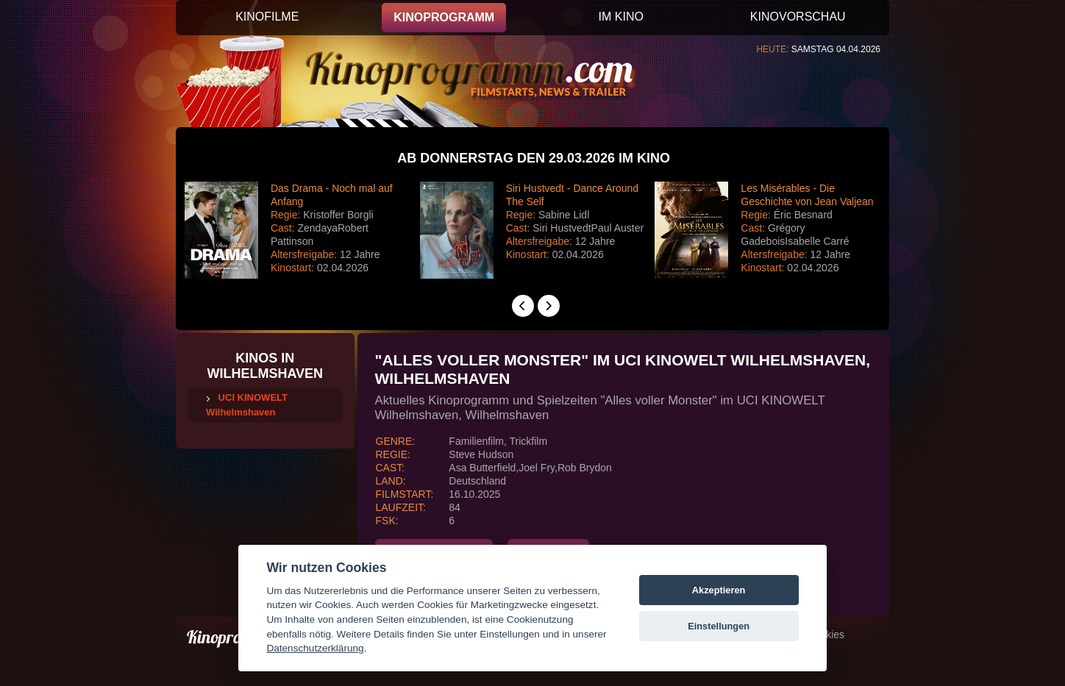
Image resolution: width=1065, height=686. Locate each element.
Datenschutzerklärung (314, 648)
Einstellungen (718, 626)
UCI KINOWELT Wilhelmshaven (247, 405)
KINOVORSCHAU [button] (798, 16)
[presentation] (523, 306)
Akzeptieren (719, 590)
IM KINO (621, 16)
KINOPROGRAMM (443, 17)
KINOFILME (267, 16)
